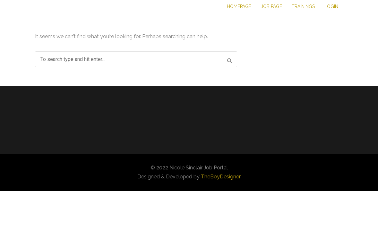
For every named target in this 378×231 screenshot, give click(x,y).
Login (331, 6)
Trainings (303, 6)
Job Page (271, 6)
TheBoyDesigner (221, 177)
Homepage (239, 6)
